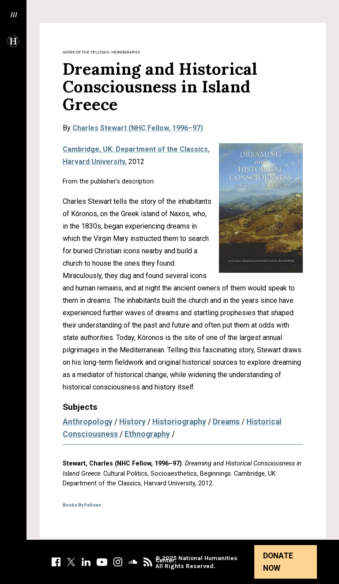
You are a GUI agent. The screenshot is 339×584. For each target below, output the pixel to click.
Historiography (179, 421)
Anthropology (88, 421)
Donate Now (278, 562)
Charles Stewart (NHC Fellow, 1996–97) (137, 128)
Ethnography (147, 434)
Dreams (226, 421)
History (132, 421)
